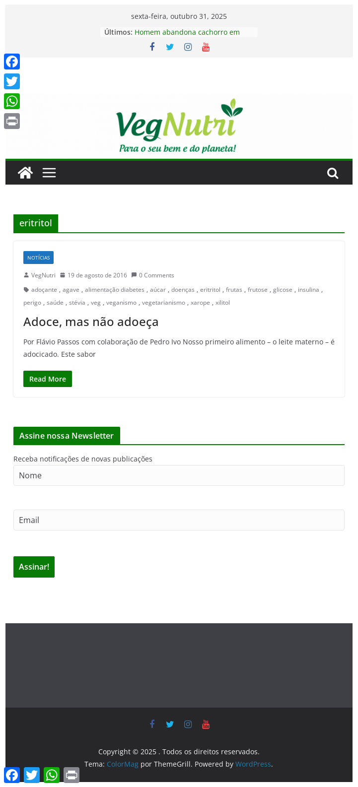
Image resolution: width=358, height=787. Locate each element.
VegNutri (43, 275)
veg (96, 302)
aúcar (158, 289)
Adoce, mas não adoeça (91, 321)
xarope (200, 302)
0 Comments (152, 275)
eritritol (210, 289)
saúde (55, 302)
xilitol (222, 302)
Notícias (38, 257)
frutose (258, 289)
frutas (234, 289)
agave (71, 289)
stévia (77, 302)
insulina (308, 289)
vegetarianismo (163, 302)
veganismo (121, 302)
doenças (183, 289)
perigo (32, 302)
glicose (282, 289)
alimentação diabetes (114, 289)
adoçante (44, 289)
